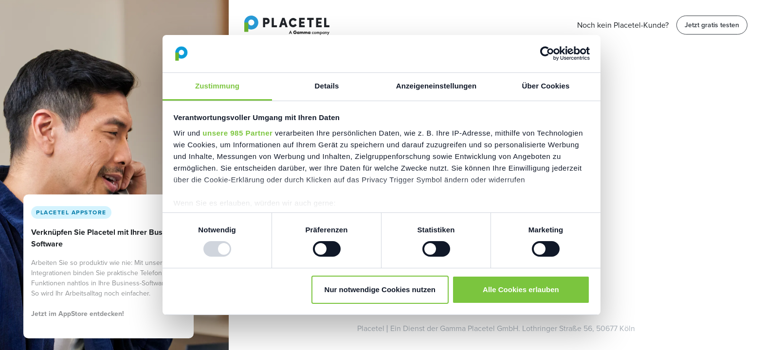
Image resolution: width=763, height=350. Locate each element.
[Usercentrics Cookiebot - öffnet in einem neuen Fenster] (547, 53)
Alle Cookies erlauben (521, 289)
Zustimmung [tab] (217, 86)
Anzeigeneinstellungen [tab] (436, 86)
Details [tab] (327, 86)
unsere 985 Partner (237, 133)
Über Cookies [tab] (546, 86)
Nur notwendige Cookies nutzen (380, 289)
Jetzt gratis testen (712, 25)
